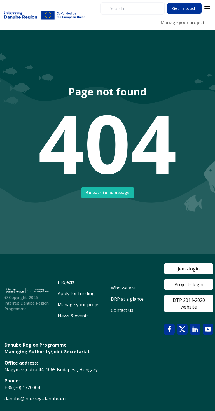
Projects (66, 282)
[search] (135, 8)
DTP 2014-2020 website (189, 303)
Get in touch (184, 8)
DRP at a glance (127, 299)
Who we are (123, 288)
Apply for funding (76, 293)
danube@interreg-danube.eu (35, 399)
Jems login (189, 269)
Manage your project (182, 22)
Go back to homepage (107, 192)
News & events (73, 316)
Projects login (188, 284)
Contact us (122, 310)
